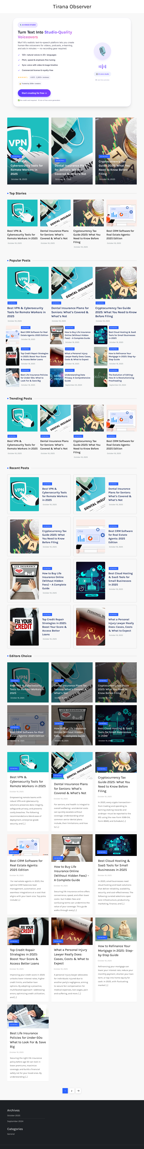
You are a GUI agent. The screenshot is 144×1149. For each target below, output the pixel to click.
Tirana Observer (72, 6)
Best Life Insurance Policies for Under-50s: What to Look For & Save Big (34, 378)
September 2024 (15, 1121)
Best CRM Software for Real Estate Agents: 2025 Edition (120, 234)
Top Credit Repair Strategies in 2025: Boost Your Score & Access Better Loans (34, 356)
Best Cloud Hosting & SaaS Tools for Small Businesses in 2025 (122, 335)
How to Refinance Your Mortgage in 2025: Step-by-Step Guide (122, 356)
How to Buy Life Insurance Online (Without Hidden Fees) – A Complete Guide (78, 335)
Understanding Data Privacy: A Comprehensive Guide (77, 378)
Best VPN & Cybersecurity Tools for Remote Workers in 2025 (22, 234)
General (16, 156)
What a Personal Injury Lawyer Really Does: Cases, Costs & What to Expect (78, 356)
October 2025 (13, 1115)
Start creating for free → (34, 93)
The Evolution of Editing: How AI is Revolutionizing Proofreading (121, 378)
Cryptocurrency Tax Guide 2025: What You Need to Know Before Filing (116, 312)
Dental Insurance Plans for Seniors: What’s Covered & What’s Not (71, 170)
